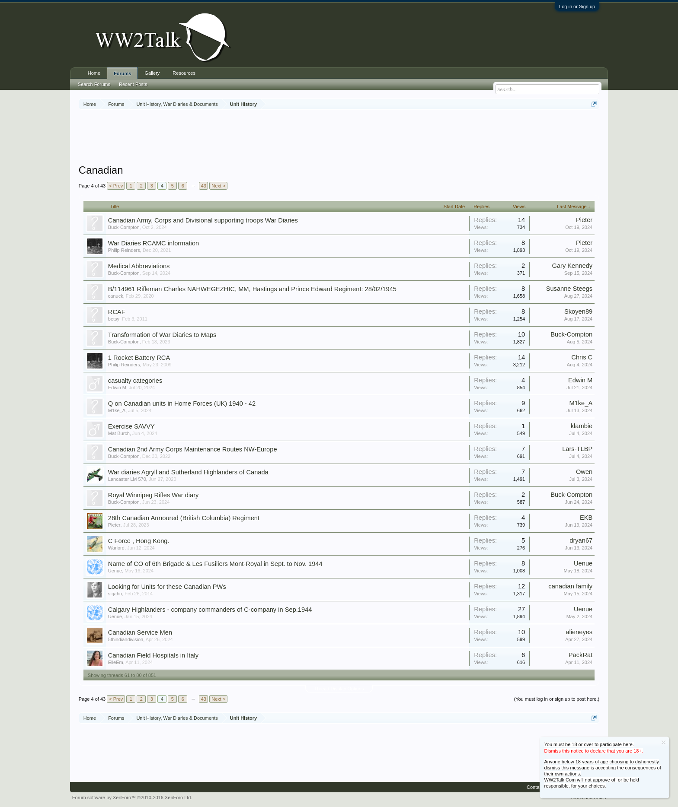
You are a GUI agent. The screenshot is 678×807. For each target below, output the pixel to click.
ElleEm (115, 662)
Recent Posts (133, 84)
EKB (586, 517)
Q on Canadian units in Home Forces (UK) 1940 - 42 (182, 403)
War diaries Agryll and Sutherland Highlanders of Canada (188, 472)
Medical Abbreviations (139, 266)
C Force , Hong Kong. (139, 540)
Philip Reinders (124, 250)
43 (203, 185)
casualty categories (135, 380)
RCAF (116, 311)
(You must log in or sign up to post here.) (556, 699)
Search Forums (94, 84)
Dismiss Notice (663, 742)
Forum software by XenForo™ (132, 797)
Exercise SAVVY (131, 426)
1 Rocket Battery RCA (139, 357)
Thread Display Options (339, 688)
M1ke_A (116, 410)
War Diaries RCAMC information (153, 243)
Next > (218, 185)
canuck (115, 296)
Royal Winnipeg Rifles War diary (153, 495)
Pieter (584, 219)
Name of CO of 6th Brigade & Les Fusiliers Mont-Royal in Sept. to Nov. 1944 (215, 563)
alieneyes (579, 632)
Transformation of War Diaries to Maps (162, 334)
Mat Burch (119, 433)
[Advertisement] (339, 137)
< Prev (116, 185)
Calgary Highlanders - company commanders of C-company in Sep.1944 (210, 609)
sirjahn (115, 593)
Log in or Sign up (577, 6)
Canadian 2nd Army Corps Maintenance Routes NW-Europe (192, 449)
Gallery (152, 73)
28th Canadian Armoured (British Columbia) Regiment (183, 518)
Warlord (116, 547)
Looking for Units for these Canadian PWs (167, 586)
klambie (582, 426)
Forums (122, 73)
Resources (184, 73)
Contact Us (538, 787)
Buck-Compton (124, 227)
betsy (113, 318)
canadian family (570, 586)
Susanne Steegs (569, 288)
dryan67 (580, 540)
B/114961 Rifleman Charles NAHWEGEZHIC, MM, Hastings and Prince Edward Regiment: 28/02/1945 (252, 289)
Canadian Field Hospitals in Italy (153, 655)
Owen (584, 471)
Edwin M (117, 387)
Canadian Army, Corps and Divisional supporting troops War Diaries (203, 220)
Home (94, 73)
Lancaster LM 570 (127, 479)
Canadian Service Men (140, 632)
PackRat (580, 654)
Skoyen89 (578, 311)
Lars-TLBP (577, 448)
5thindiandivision (125, 639)
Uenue (115, 570)
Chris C (581, 357)
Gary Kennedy (572, 265)
